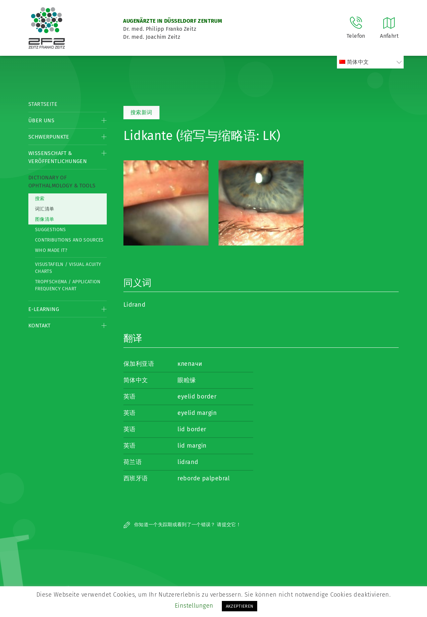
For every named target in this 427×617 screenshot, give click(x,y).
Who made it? (51, 250)
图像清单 (44, 219)
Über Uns (41, 120)
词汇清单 (44, 209)
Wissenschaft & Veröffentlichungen (57, 157)
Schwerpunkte (48, 137)
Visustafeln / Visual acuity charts (68, 268)
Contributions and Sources (69, 240)
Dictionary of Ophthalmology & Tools (61, 181)
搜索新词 (141, 112)
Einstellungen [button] (194, 605)
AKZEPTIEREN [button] (240, 606)
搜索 (40, 198)
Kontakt (39, 325)
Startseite (42, 104)
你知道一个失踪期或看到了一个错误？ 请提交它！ (182, 524)
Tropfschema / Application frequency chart (68, 285)
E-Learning (43, 309)
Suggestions (50, 230)
